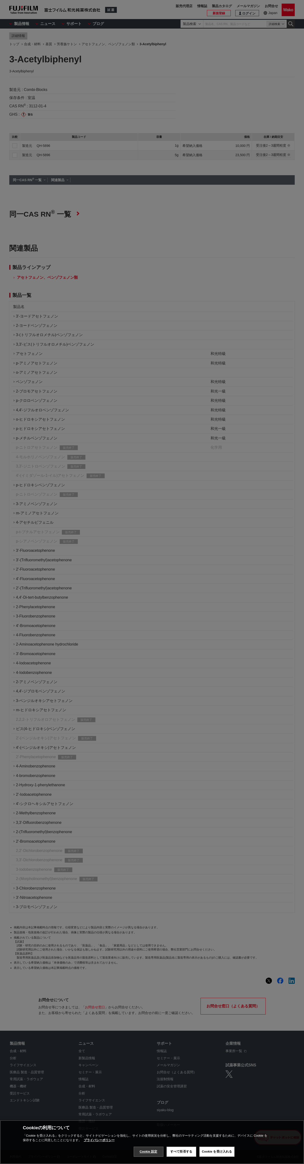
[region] (152, 1142)
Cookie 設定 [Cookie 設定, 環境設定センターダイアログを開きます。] (148, 1151)
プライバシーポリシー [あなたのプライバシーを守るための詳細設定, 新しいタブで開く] (99, 1140)
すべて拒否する (181, 1151)
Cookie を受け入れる (217, 1151)
